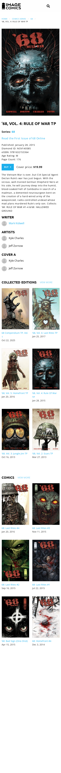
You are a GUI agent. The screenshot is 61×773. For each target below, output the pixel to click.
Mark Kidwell (16, 223)
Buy (7, 166)
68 (32, 19)
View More (46, 282)
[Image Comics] (11, 6)
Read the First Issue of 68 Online (23, 138)
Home (4, 19)
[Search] (48, 6)
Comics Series (19, 19)
